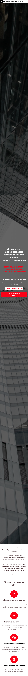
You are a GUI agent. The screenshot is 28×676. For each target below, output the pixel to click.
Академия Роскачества (10, 1)
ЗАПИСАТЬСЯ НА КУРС (14, 294)
